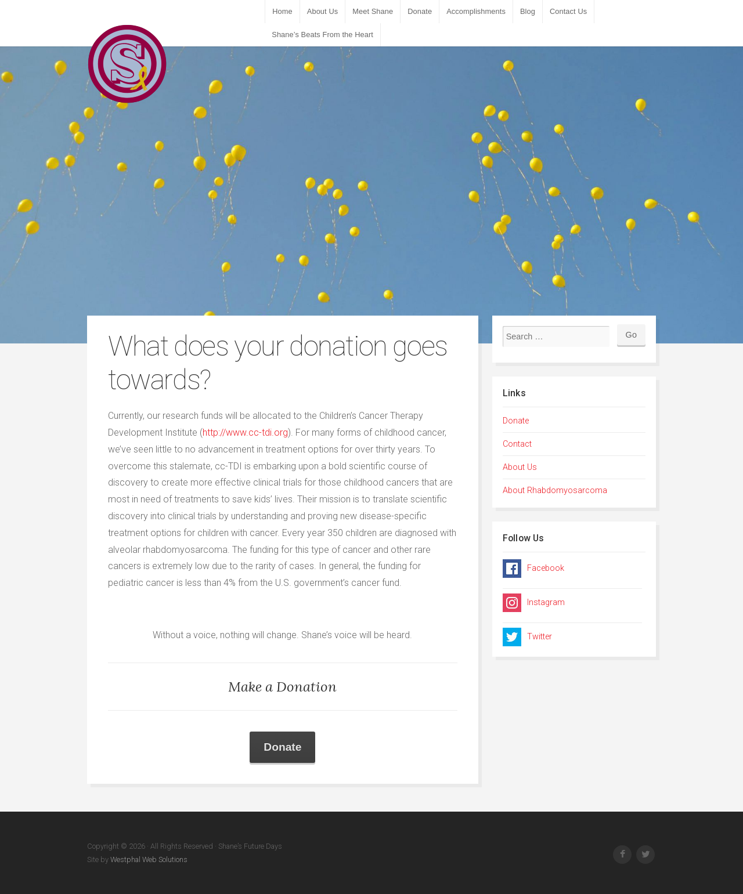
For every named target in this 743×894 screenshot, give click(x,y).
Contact (517, 444)
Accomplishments (476, 11)
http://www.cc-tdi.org (245, 432)
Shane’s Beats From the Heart (322, 34)
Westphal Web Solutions (148, 859)
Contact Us (568, 11)
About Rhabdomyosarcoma (555, 490)
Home (282, 11)
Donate (419, 11)
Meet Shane (372, 11)
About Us (322, 11)
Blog (527, 11)
